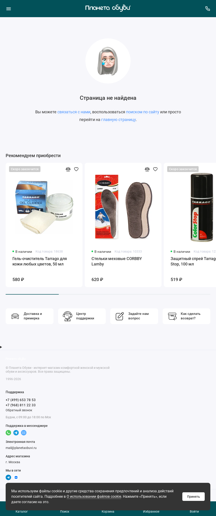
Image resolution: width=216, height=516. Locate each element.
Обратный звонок (19, 410)
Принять (193, 496)
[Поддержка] (207, 8)
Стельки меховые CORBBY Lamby (117, 261)
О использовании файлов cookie (94, 496)
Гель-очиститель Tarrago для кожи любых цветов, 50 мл (39, 261)
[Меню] (8, 8)
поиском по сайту (142, 111)
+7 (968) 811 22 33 (21, 405)
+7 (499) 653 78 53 (21, 400)
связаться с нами (73, 111)
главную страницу (118, 119)
